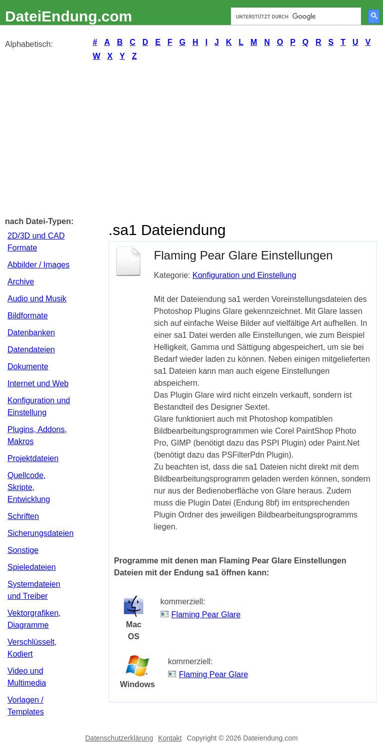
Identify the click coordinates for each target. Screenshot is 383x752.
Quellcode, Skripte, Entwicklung (28, 487)
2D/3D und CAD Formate (36, 242)
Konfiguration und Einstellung (38, 406)
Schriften (23, 516)
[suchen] (295, 16)
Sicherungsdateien (40, 533)
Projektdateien (32, 458)
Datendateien (31, 349)
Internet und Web (37, 383)
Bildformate (27, 315)
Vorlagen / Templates (25, 706)
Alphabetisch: (29, 44)
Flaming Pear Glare (206, 614)
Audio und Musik (36, 298)
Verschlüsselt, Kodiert (32, 648)
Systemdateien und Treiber (33, 590)
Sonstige (22, 550)
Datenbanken (31, 332)
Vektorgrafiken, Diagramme (34, 619)
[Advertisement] (191, 138)
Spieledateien (31, 567)
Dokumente (27, 366)
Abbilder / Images (38, 264)
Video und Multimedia (26, 677)
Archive (20, 281)
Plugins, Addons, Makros (37, 435)
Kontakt (170, 738)
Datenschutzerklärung (119, 738)
